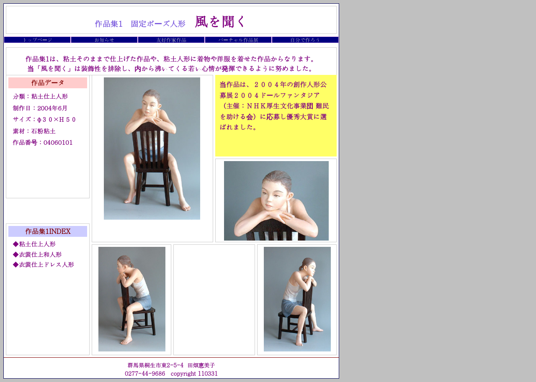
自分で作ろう (305, 39)
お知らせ (104, 39)
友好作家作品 (171, 39)
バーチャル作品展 (238, 39)
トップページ (37, 39)
